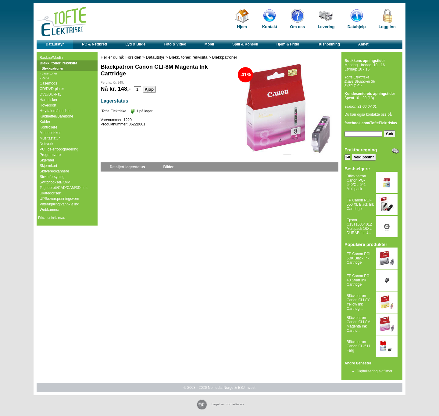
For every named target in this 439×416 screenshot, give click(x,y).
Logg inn (387, 26)
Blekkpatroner (224, 57)
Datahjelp (357, 26)
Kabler (45, 122)
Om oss (297, 26)
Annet (363, 44)
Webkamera (49, 210)
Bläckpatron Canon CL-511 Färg (358, 346)
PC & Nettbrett (94, 44)
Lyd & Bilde (135, 44)
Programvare (50, 155)
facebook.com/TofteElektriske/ (370, 123)
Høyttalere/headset (55, 111)
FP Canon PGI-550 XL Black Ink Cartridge (360, 204)
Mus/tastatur (50, 138)
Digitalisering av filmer (374, 371)
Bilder (168, 167)
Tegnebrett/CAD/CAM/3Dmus (63, 188)
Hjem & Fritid (288, 44)
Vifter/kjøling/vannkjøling (59, 204)
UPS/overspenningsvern (59, 199)
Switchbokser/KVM (55, 182)
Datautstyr (55, 44)
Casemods (48, 83)
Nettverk (46, 144)
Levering (326, 26)
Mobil (209, 44)
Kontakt (269, 26)
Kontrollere (48, 127)
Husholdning (328, 44)
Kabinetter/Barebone (56, 116)
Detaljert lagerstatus (127, 167)
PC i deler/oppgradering (59, 149)
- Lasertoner (48, 73)
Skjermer (47, 160)
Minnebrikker (50, 133)
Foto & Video (175, 44)
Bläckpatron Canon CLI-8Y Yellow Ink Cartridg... (358, 302)
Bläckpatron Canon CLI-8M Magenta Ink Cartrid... (358, 324)
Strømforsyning (52, 177)
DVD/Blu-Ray (50, 94)
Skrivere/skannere (54, 171)
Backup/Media (51, 58)
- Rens (44, 78)
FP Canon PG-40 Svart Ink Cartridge (358, 280)
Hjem (242, 26)
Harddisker (48, 100)
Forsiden (133, 57)
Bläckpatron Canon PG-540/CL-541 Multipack (356, 182)
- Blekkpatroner (51, 68)
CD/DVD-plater (52, 89)
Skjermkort (48, 166)
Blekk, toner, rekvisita (58, 63)
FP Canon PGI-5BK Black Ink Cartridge (359, 258)
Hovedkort (48, 105)
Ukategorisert (50, 193)
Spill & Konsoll (245, 44)
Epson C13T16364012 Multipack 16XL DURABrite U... (359, 226)
